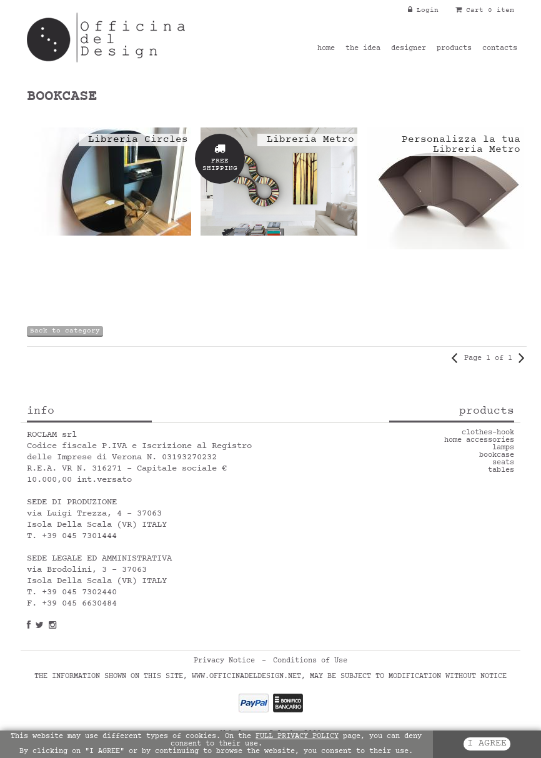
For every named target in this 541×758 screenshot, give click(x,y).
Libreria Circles (138, 140)
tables (501, 470)
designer (408, 48)
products (454, 48)
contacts (499, 48)
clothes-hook (488, 433)
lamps (503, 448)
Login (423, 10)
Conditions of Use (310, 661)
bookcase (496, 455)
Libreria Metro (310, 140)
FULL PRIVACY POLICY (297, 737)
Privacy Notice (224, 661)
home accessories (479, 440)
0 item (501, 10)
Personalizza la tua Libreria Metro (461, 145)
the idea (362, 48)
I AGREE (487, 744)
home (326, 48)
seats (503, 463)
